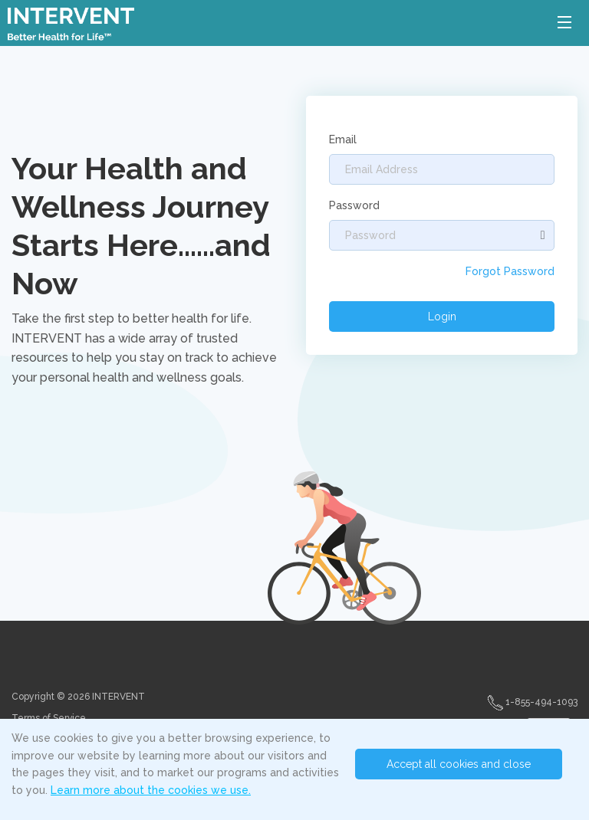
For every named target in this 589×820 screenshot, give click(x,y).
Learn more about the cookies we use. (151, 790)
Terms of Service (49, 718)
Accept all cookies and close (459, 764)
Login (442, 316)
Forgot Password (510, 271)
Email (343, 139)
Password (354, 205)
